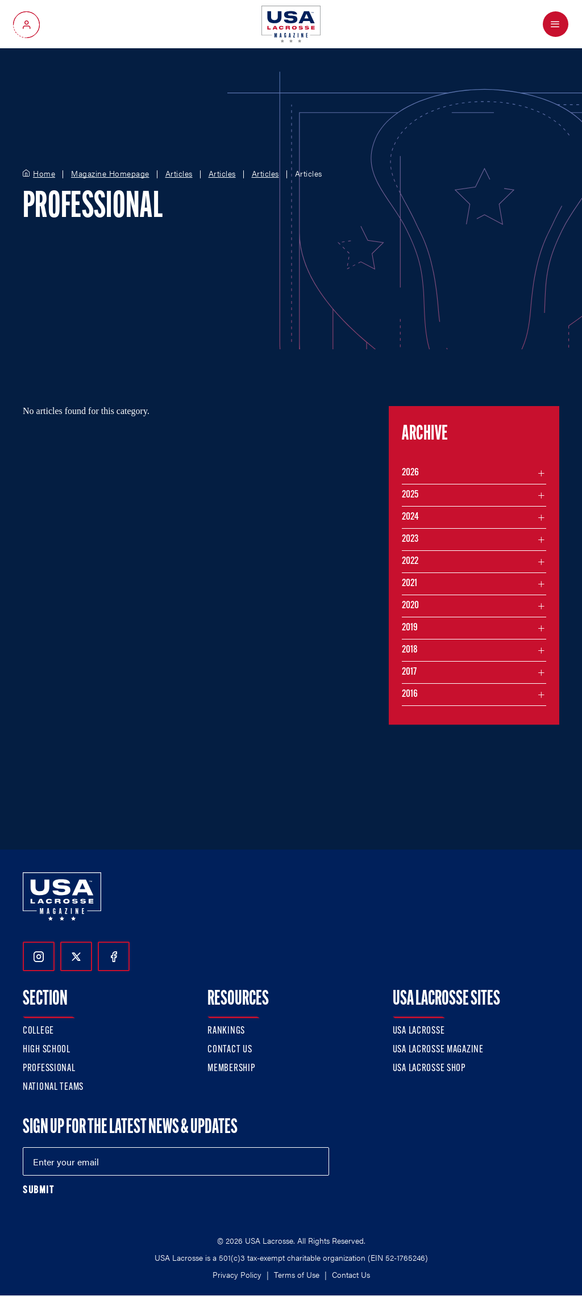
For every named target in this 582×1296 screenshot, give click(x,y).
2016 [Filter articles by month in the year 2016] (410, 694)
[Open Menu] (555, 24)
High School (46, 1049)
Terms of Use (296, 1274)
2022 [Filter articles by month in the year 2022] (410, 561)
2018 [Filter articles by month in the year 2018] (410, 650)
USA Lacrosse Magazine (438, 1049)
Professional (49, 1068)
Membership (231, 1068)
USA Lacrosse (419, 1031)
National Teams (53, 1087)
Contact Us (229, 1049)
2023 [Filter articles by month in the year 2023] (410, 539)
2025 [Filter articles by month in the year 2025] (410, 495)
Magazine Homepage (110, 174)
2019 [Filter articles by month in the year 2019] (410, 627)
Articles (179, 174)
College (38, 1031)
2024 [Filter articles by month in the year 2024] (410, 517)
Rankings (226, 1031)
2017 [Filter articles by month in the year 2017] (409, 672)
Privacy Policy (237, 1274)
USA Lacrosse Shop (429, 1068)
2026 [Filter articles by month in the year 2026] (410, 472)
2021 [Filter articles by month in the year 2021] (409, 583)
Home (44, 174)
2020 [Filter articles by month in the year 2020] (410, 605)
